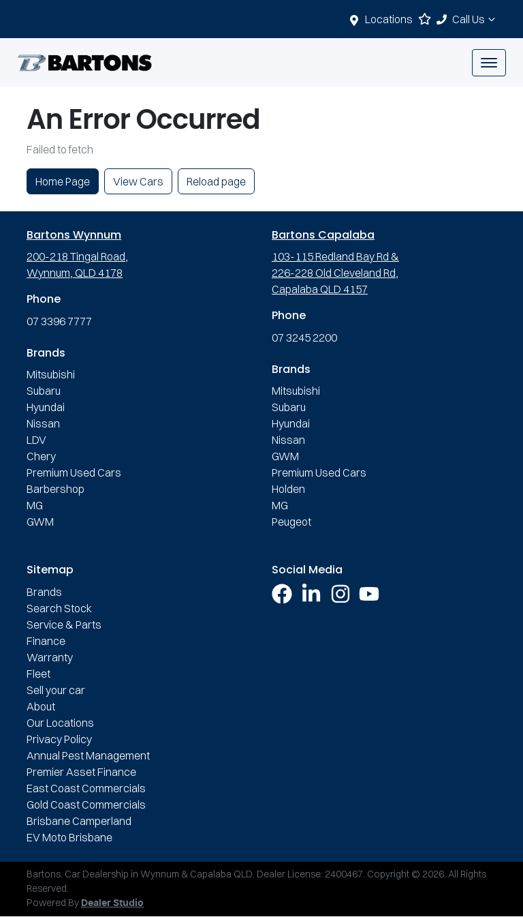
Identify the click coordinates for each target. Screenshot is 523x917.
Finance (46, 641)
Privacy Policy (59, 739)
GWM (40, 521)
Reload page (216, 181)
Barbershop (55, 489)
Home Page (62, 181)
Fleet (38, 673)
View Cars (138, 181)
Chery (41, 456)
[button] (489, 62)
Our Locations (60, 723)
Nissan (43, 423)
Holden (288, 489)
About (41, 706)
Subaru (44, 390)
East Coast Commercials (86, 788)
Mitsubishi (51, 374)
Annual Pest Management (88, 755)
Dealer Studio (112, 903)
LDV (36, 440)
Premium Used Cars (74, 472)
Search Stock (59, 608)
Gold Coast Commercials (86, 804)
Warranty (50, 657)
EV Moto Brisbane (69, 837)
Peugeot (291, 521)
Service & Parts (64, 624)
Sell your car (56, 690)
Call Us (475, 19)
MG (35, 505)
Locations (389, 19)
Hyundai (46, 407)
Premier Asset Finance (81, 772)
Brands (44, 592)
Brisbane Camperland (79, 821)
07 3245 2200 (304, 337)
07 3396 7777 (59, 321)
